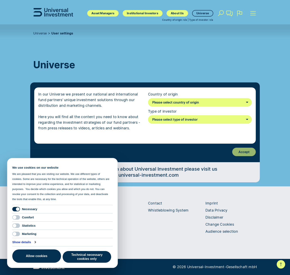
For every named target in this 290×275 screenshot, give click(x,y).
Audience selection (221, 231)
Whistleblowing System (168, 210)
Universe (202, 13)
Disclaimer (214, 217)
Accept (244, 152)
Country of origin (163, 94)
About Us (177, 13)
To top (281, 264)
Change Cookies (219, 224)
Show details (21, 242)
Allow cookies (37, 256)
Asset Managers (102, 13)
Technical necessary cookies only (87, 256)
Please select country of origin (175, 102)
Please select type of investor (175, 119)
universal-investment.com (148, 175)
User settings (62, 33)
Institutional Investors (142, 13)
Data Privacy (216, 210)
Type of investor (162, 111)
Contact (230, 15)
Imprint (211, 203)
